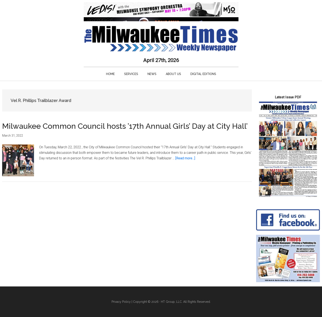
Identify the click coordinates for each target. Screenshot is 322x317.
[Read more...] (185, 158)
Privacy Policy (121, 301)
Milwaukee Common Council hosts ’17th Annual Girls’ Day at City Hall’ (125, 126)
